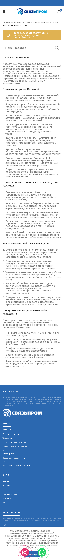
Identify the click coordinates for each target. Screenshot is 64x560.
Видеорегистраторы (12, 434)
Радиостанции (35, 22)
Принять (32, 554)
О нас (6, 475)
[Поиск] (32, 48)
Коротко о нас (11, 392)
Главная (6, 481)
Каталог (7, 423)
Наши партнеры (10, 494)
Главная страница (13, 22)
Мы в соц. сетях (11, 512)
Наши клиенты (9, 490)
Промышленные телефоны (14, 442)
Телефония (7, 438)
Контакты (7, 498)
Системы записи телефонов (15, 446)
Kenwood (51, 22)
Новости (6, 485)
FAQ (4, 502)
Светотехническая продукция (16, 465)
